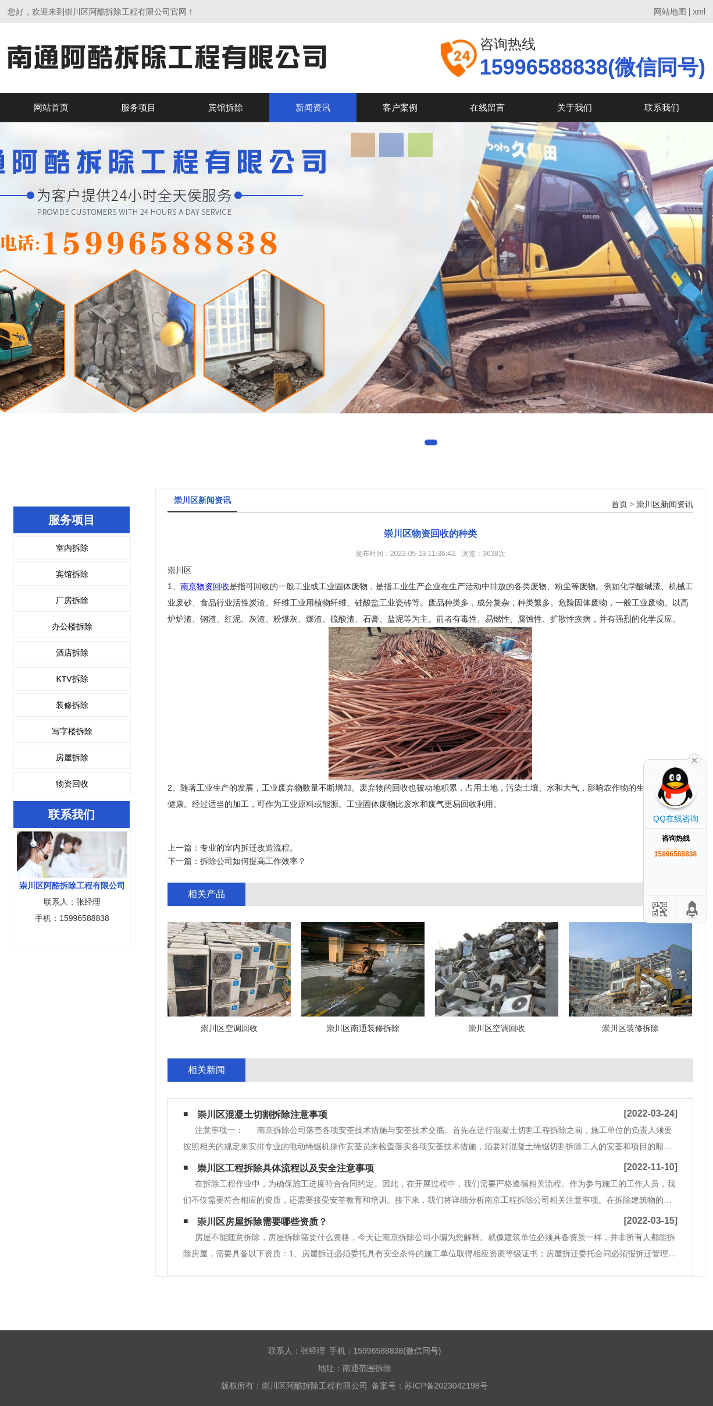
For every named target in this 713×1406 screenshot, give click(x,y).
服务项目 (138, 107)
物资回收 (72, 783)
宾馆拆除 (225, 107)
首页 (619, 504)
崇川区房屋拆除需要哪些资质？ (262, 1222)
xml (699, 11)
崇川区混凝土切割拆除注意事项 (262, 1115)
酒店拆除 (72, 652)
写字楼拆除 (72, 731)
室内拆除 (72, 548)
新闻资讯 (312, 107)
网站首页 (51, 107)
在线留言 (487, 107)
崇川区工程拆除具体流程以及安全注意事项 (285, 1168)
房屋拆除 (72, 757)
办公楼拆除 (72, 626)
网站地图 (670, 11)
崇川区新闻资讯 (664, 504)
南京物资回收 (204, 586)
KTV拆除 (72, 678)
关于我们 (574, 107)
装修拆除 (72, 705)
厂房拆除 (72, 600)
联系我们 (661, 107)
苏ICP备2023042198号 (445, 1385)
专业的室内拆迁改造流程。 (249, 847)
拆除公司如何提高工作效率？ (253, 861)
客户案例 (400, 107)
